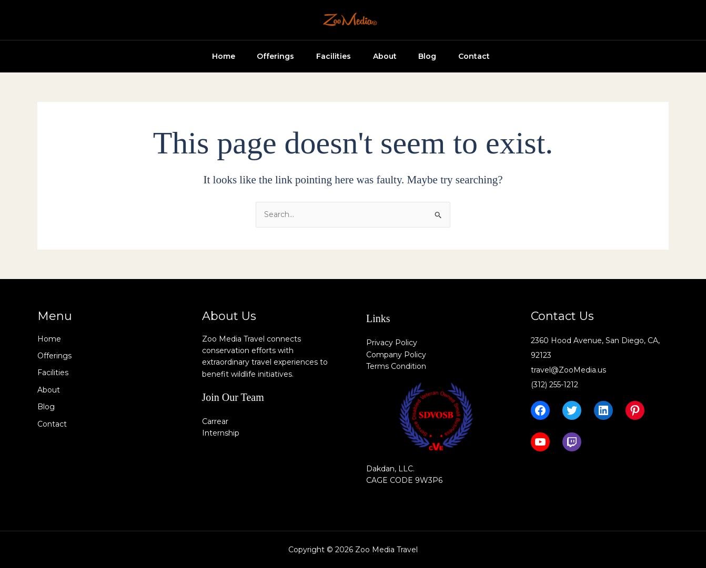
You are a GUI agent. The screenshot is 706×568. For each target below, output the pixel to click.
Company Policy (396, 354)
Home (201, 56)
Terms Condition (396, 366)
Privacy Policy (391, 342)
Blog (423, 56)
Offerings (258, 56)
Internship (220, 433)
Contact (474, 56)
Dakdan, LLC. (390, 468)
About (376, 56)
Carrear (215, 421)
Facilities (320, 56)
